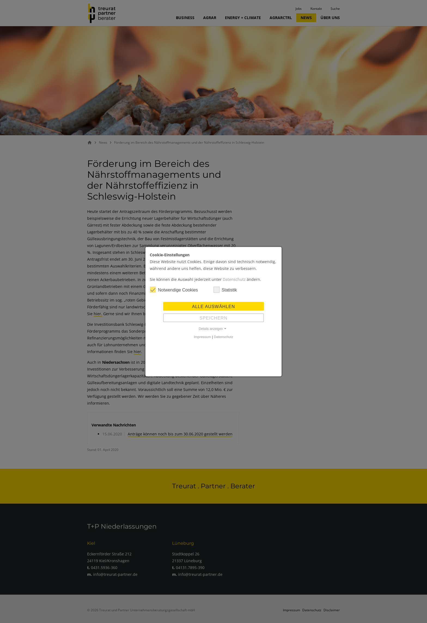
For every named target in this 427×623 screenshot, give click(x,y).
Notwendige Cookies (174, 290)
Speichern (213, 317)
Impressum (202, 337)
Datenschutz (234, 279)
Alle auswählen (213, 306)
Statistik (225, 290)
